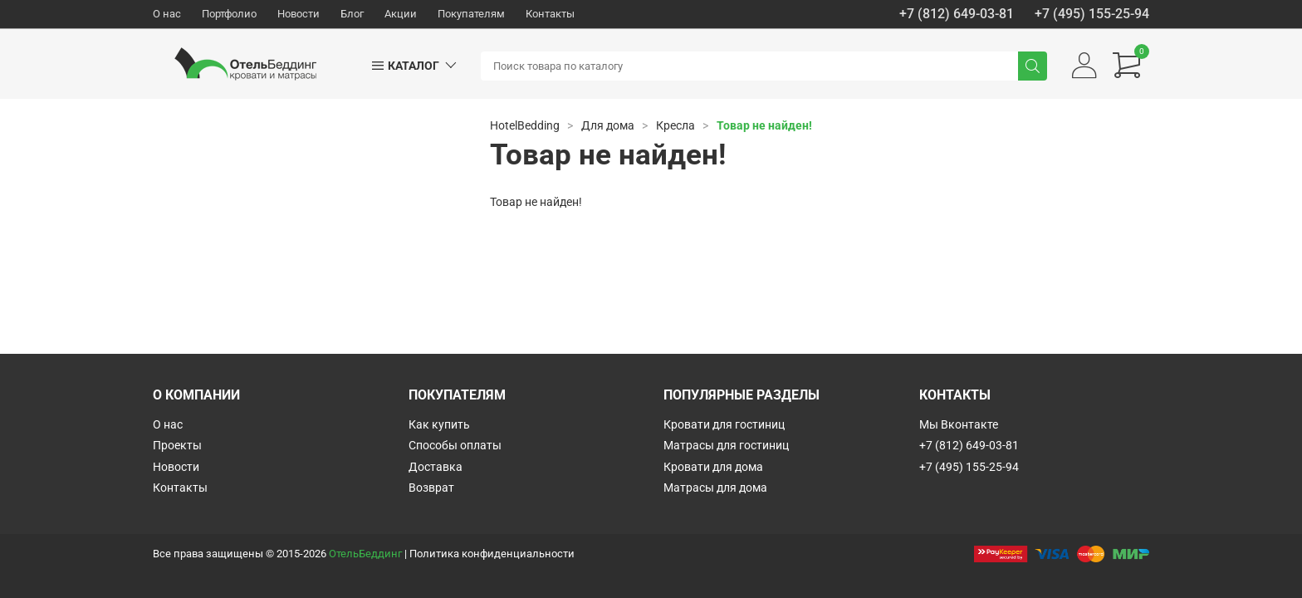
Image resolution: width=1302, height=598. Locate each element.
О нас (167, 13)
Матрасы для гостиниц (726, 445)
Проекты (177, 445)
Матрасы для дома (715, 487)
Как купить (439, 424)
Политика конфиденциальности (492, 553)
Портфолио (229, 13)
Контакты (550, 13)
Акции (400, 13)
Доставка (436, 466)
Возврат (431, 487)
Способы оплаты (455, 445)
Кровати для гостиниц (724, 424)
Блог (352, 13)
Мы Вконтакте (958, 424)
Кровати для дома (713, 466)
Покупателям (471, 13)
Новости (298, 13)
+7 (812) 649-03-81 (956, 14)
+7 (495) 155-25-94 (1092, 14)
